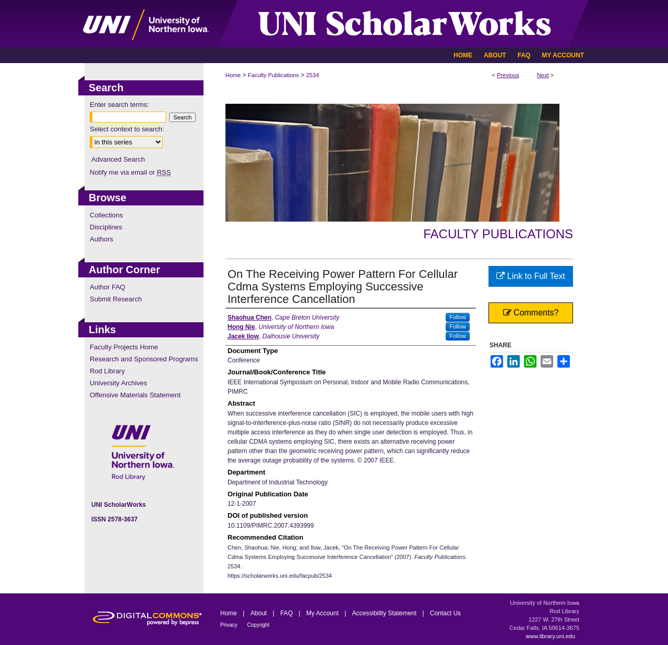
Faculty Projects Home (124, 347)
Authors (101, 239)
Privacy (229, 625)
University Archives (118, 383)
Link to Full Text (530, 276)
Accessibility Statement (385, 613)
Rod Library (107, 371)
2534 (312, 75)
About (259, 613)
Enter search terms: (119, 104)
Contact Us (445, 613)
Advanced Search (118, 159)
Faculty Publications (273, 75)
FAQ (287, 613)
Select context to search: (127, 129)
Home (233, 75)
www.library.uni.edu (550, 636)
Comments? (531, 312)
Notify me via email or (130, 172)
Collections (106, 215)
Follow (457, 317)
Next (543, 75)
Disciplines (106, 227)
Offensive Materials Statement (135, 395)
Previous (508, 75)
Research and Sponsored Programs (144, 359)
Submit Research (116, 299)
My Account (323, 613)
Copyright (258, 625)
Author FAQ (107, 287)
